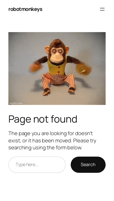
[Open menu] (102, 9)
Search (88, 164)
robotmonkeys (25, 9)
